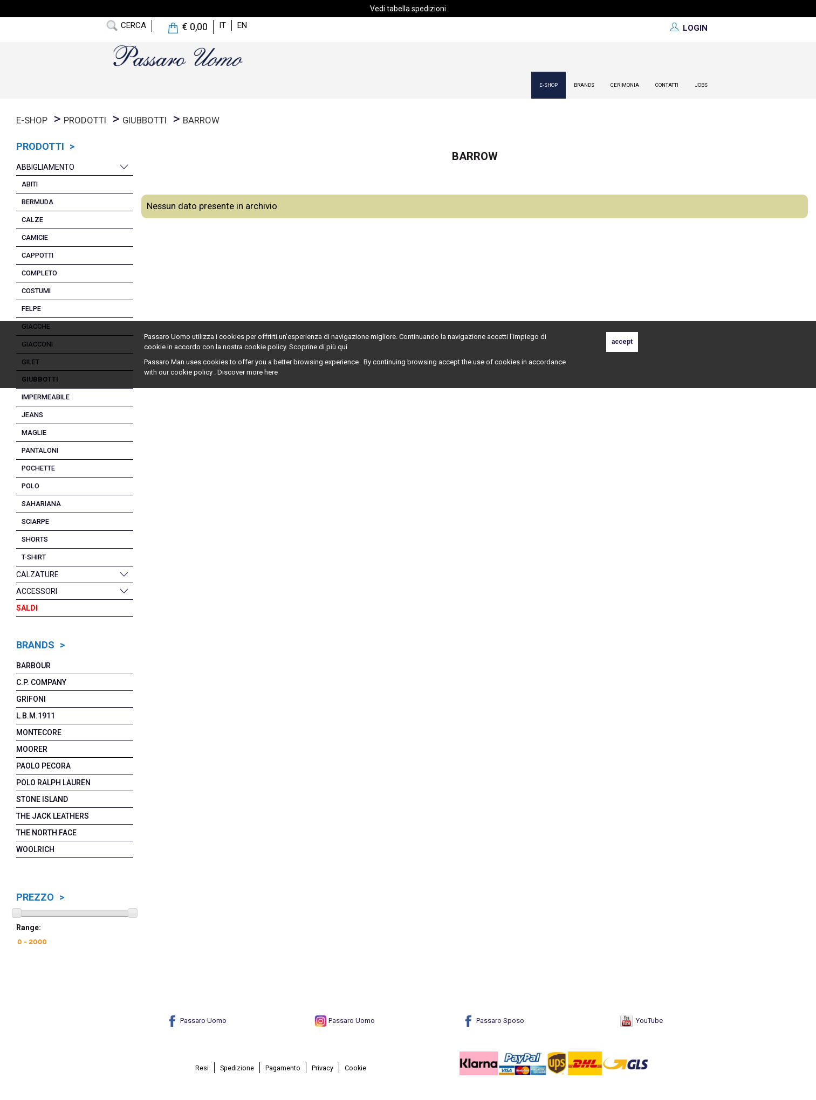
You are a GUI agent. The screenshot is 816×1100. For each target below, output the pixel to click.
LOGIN (695, 28)
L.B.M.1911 (35, 715)
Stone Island (42, 799)
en (242, 25)
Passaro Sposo (493, 1020)
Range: (28, 927)
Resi (202, 1068)
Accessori (36, 591)
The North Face (46, 832)
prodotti (85, 120)
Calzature (37, 574)
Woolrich (35, 849)
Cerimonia (625, 85)
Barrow (201, 120)
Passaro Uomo (196, 1020)
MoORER (31, 749)
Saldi (27, 608)
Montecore (38, 732)
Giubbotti (144, 120)
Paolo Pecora (43, 766)
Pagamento (282, 1068)
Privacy (322, 1068)
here (271, 372)
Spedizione (237, 1068)
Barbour (33, 665)
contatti (666, 85)
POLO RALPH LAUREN (53, 782)
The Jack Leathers (52, 816)
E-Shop (548, 85)
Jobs (701, 85)
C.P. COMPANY (41, 682)
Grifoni (31, 699)
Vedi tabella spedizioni (408, 8)
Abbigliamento (45, 167)
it (222, 25)
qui (342, 347)
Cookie (355, 1068)
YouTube (641, 1020)
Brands (584, 85)
